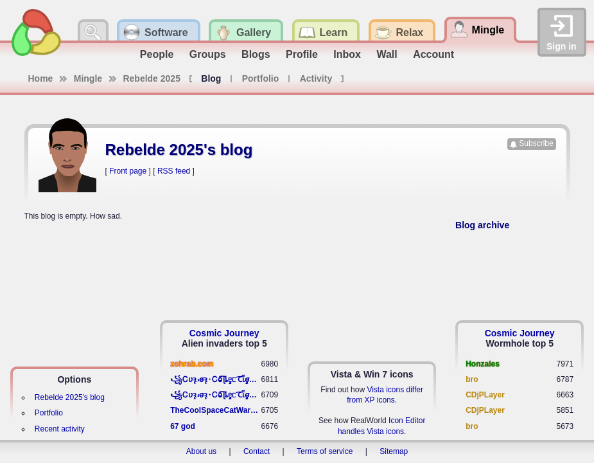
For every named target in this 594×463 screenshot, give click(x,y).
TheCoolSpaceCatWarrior (215, 410)
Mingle (88, 78)
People (156, 54)
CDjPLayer (485, 394)
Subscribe (536, 143)
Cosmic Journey (224, 333)
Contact (256, 451)
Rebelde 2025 (151, 78)
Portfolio (260, 78)
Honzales (483, 363)
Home (40, 78)
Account (433, 54)
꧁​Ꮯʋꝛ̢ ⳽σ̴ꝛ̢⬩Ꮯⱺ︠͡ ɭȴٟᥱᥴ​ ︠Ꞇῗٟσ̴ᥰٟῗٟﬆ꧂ (215, 379)
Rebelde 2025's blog (70, 397)
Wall (386, 54)
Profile (302, 54)
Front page (127, 171)
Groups (207, 54)
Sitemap (394, 451)
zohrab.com (191, 363)
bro (472, 379)
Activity (316, 78)
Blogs (255, 54)
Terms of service (325, 451)
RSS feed (173, 171)
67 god (182, 426)
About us (201, 451)
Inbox (347, 54)
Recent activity (60, 428)
